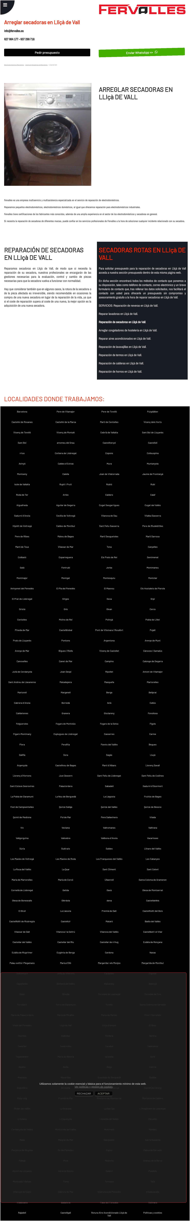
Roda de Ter (22, 494)
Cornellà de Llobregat (22, 890)
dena (109, 900)
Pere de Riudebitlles (152, 526)
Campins (109, 661)
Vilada (153, 817)
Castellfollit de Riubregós (22, 921)
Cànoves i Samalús (152, 650)
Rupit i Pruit (65, 484)
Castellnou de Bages (65, 765)
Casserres (109, 734)
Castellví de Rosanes (22, 422)
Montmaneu (153, 567)
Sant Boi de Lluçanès (152, 432)
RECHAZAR (84, 1093)
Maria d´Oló (65, 963)
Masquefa (109, 682)
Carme (152, 734)
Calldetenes (22, 713)
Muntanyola (152, 463)
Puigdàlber (152, 411)
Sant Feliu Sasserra (109, 526)
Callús (153, 702)
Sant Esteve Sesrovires (22, 786)
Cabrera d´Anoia (22, 702)
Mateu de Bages (66, 536)
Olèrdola (66, 900)
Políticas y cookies (152, 1212)
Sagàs (109, 754)
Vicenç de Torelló (22, 432)
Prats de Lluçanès (22, 640)
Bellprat (153, 692)
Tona (109, 546)
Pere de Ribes (22, 536)
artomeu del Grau (66, 442)
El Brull (22, 910)
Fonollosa (153, 713)
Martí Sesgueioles (109, 536)
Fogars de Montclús (66, 723)
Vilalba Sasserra (153, 515)
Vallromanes (109, 827)
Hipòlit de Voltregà (22, 526)
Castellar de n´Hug (109, 942)
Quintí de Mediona (22, 817)
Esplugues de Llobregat (66, 734)
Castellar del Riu (65, 942)
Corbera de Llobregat (66, 453)
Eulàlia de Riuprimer (22, 952)
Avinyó (22, 463)
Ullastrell (109, 879)
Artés (65, 494)
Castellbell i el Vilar (152, 931)
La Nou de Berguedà (65, 796)
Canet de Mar (65, 661)
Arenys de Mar (22, 650)
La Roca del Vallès (22, 869)
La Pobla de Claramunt (22, 796)
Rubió (109, 484)
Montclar (152, 578)
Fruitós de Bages (152, 796)
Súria (22, 848)
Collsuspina (153, 453)
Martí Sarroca (152, 536)
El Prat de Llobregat (22, 598)
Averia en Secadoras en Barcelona (36, 65)
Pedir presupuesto (47, 52)
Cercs (153, 609)
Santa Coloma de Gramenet (153, 879)
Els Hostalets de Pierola (153, 588)
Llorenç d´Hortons (22, 775)
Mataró (109, 921)
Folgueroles (22, 723)
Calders (109, 494)
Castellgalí (66, 1212)
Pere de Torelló (109, 411)
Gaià (22, 567)
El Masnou (109, 588)
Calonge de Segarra (153, 661)
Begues (153, 744)
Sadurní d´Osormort (153, 786)
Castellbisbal (65, 630)
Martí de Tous (22, 546)
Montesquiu (109, 578)
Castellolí (152, 442)
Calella (65, 474)
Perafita (66, 744)
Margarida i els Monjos (109, 963)
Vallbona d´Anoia (109, 838)
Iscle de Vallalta (22, 484)
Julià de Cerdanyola (22, 671)
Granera (66, 713)
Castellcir (66, 921)
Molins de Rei (65, 619)
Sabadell (109, 786)
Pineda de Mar (22, 630)
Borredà (66, 702)
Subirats (65, 848)
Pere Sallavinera (109, 817)
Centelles (22, 619)
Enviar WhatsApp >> (142, 52)
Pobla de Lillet (152, 619)
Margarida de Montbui (153, 963)
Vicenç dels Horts (153, 422)
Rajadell (22, 1212)
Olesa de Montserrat (152, 890)
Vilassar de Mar (65, 546)
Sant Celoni (153, 869)
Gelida (66, 890)
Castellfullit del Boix (153, 910)
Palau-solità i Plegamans (22, 963)
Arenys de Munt (153, 640)
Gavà (109, 890)
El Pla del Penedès (65, 588)
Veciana (66, 827)
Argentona (109, 640)
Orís (66, 609)
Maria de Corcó (65, 879)
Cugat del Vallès (153, 505)
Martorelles (152, 682)
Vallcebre (65, 838)
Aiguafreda (22, 505)
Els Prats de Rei (109, 557)
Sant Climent (109, 869)
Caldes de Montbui (65, 526)
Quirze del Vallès (109, 806)
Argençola (22, 765)
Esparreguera (66, 557)
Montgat (65, 578)
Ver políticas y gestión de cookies (94, 1086)
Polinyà (109, 619)
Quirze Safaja (65, 806)
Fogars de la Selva (109, 723)
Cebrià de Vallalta (109, 432)
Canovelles (22, 661)
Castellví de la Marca (65, 422)
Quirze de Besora (152, 806)
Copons (109, 453)
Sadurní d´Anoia (22, 515)
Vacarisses (152, 838)
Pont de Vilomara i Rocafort (109, 630)
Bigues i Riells (66, 650)
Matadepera (66, 682)
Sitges (65, 598)
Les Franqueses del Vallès (109, 858)
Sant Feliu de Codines (153, 775)
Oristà (22, 609)
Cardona (109, 952)
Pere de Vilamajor (66, 411)
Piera (22, 744)
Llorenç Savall (153, 765)
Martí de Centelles (109, 422)
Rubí (152, 484)
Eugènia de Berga (66, 952)
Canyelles (153, 546)
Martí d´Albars (109, 765)
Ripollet (109, 671)
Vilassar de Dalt (22, 931)
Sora (65, 754)
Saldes (109, 848)
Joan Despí (65, 671)
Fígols (153, 723)
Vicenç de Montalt (66, 432)
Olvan (109, 609)
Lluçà (152, 754)
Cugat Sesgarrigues (109, 505)
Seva (109, 598)
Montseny (22, 474)
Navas (153, 952)
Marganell (66, 692)
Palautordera (65, 786)
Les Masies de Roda (66, 858)
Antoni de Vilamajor (153, 671)
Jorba (109, 567)
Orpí (153, 598)
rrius (22, 453)
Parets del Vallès (109, 744)
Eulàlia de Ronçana (152, 942)
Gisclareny (109, 713)
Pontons (65, 640)
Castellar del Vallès (22, 942)
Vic (22, 827)
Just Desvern (65, 775)
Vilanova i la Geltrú (65, 931)
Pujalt (153, 630)
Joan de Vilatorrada (109, 474)
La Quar (66, 869)
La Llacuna (65, 910)
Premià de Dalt (109, 910)
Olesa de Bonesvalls (22, 900)
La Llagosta (109, 796)
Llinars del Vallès (152, 848)
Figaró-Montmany (22, 734)
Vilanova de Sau (109, 515)
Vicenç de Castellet (109, 650)
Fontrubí (65, 567)
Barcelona (22, 411)
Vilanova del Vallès (109, 931)
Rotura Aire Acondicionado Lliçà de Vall (109, 1214)
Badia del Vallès (153, 921)
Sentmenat (152, 557)
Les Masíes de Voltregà (22, 858)
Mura (109, 463)
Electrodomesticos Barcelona (14, 65)
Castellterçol (109, 442)
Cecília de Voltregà (65, 515)
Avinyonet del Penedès (22, 588)
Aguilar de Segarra (65, 505)
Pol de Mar (65, 817)
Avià (109, 702)
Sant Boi (22, 442)
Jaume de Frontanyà (152, 474)
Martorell (22, 692)
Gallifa (22, 754)
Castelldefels (152, 900)
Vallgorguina (22, 838)
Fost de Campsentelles (22, 806)
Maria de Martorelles (22, 879)
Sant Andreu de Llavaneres (22, 682)
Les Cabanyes (153, 858)
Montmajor (22, 578)
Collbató (22, 557)
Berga (109, 692)
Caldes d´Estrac (66, 463)
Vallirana (152, 827)
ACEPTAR (103, 1093)
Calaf (152, 494)
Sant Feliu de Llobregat (109, 775)
